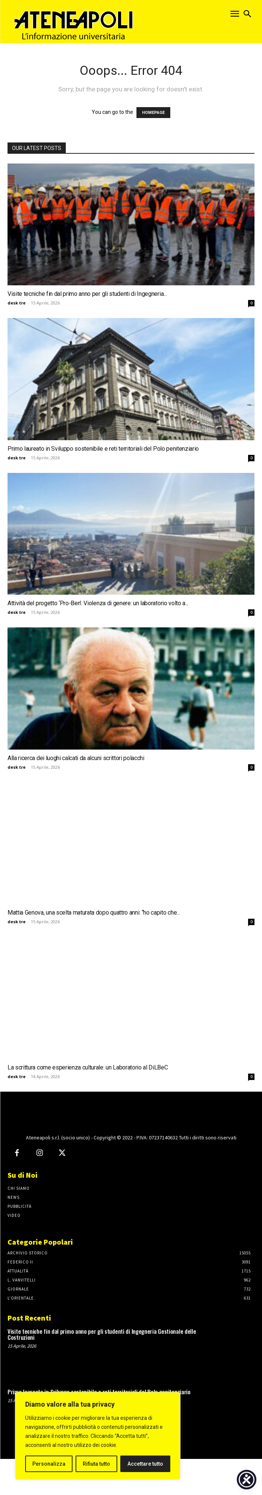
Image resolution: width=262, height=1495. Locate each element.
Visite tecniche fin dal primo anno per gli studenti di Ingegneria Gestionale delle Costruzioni (102, 1370)
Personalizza (48, 1464)
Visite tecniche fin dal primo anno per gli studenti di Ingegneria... (87, 293)
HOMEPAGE (153, 112)
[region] (97, 1436)
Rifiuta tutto (96, 1464)
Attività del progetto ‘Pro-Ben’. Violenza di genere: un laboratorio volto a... (98, 603)
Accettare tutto (145, 1464)
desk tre (17, 303)
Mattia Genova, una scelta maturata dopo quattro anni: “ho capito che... (94, 912)
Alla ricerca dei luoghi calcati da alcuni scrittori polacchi (76, 758)
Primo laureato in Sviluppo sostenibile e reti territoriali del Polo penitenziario (103, 448)
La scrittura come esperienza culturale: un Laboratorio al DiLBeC (88, 1067)
